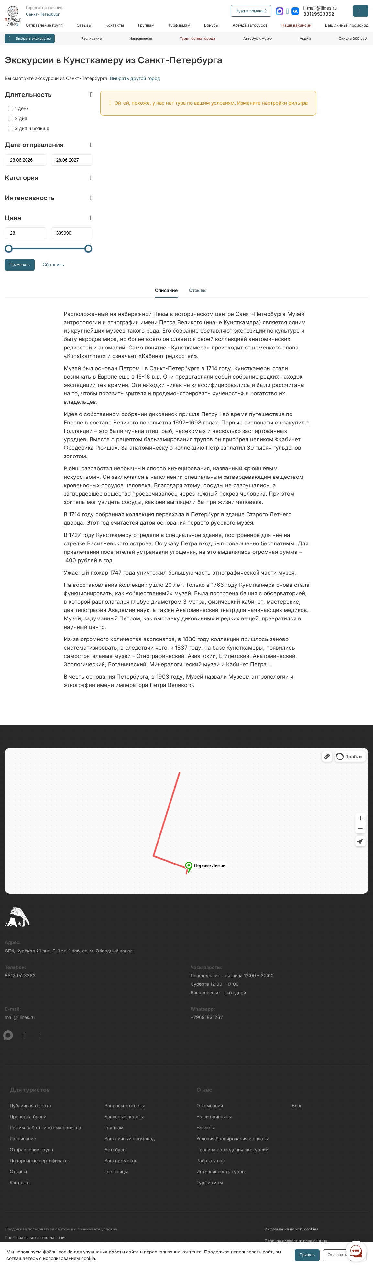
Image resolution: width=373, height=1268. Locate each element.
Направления (140, 38)
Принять (307, 1255)
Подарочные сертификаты (39, 1160)
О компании (209, 1105)
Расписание (91, 38)
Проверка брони (28, 1116)
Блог (297, 1105)
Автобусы (115, 1149)
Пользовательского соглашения (36, 1237)
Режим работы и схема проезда (45, 1127)
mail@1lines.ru (320, 8)
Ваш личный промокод (346, 25)
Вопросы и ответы (124, 1105)
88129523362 (318, 13)
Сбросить (53, 264)
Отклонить (337, 1255)
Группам (146, 25)
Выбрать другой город (135, 78)
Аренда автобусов (250, 25)
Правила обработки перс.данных (296, 1240)
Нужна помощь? (251, 10)
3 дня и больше (32, 128)
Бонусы (211, 25)
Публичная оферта (30, 1105)
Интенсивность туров (220, 1171)
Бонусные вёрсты (124, 1116)
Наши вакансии (296, 25)
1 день (22, 108)
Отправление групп (44, 25)
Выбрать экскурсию (30, 38)
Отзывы (84, 25)
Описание (166, 290)
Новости (205, 1127)
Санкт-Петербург (43, 14)
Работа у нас (210, 1160)
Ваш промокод (120, 1160)
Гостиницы (116, 1171)
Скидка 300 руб (353, 38)
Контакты (114, 25)
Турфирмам (179, 25)
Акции (305, 38)
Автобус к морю (257, 38)
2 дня (21, 118)
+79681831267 (207, 1017)
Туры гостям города (197, 38)
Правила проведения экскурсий (232, 1149)
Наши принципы (214, 1116)
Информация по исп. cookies (291, 1229)
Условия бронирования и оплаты (232, 1138)
